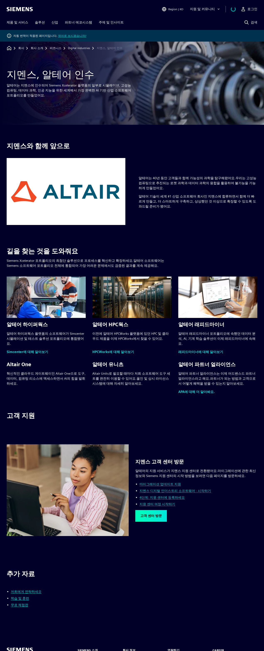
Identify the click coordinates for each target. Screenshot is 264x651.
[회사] (21, 48)
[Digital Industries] (79, 48)
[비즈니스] (55, 48)
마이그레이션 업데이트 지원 (160, 484)
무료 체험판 (19, 605)
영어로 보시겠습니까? (72, 35)
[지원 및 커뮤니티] (210, 9)
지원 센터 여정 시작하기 (157, 504)
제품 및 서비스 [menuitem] (17, 22)
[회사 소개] (37, 48)
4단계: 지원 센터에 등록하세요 (162, 497)
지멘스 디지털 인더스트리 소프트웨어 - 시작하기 (175, 491)
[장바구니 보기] (235, 9)
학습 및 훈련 (20, 598)
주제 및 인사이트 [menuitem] (111, 22)
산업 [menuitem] (54, 22)
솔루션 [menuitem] (40, 22)
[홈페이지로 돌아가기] (9, 48)
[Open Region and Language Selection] (177, 9)
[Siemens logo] (20, 9)
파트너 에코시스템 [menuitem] (78, 22)
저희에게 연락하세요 (26, 592)
